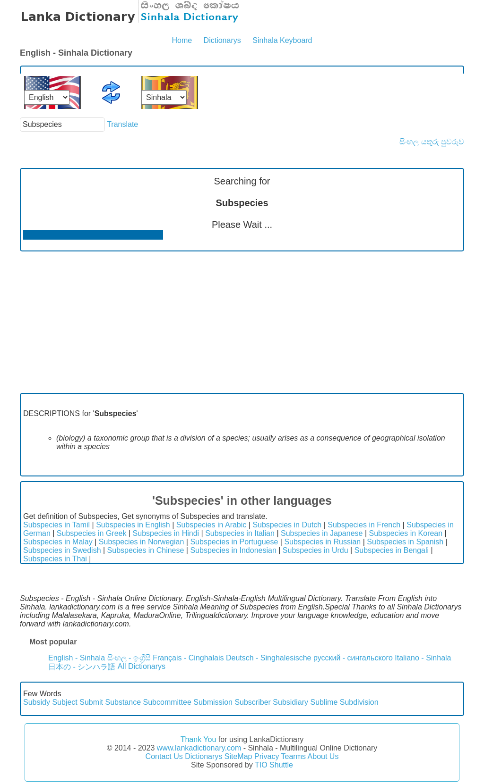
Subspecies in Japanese (322, 533)
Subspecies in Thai (55, 559)
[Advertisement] (242, 322)
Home (182, 40)
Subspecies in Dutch (286, 525)
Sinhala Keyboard (282, 40)
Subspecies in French (364, 525)
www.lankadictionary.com (199, 748)
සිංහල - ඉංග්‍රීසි (129, 658)
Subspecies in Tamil (56, 525)
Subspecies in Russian (322, 542)
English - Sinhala (76, 658)
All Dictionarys (141, 666)
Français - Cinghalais (188, 658)
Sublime (323, 702)
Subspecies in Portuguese (234, 542)
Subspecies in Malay (58, 542)
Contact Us (164, 756)
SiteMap (238, 756)
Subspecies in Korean (406, 533)
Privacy (266, 756)
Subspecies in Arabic (211, 525)
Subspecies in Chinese (145, 550)
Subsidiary (290, 702)
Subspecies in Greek (92, 533)
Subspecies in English (133, 525)
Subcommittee (167, 702)
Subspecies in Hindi (166, 533)
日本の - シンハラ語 (81, 667)
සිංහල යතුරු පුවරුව (431, 142)
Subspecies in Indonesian (233, 550)
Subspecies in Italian (240, 533)
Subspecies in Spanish (405, 542)
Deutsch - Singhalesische (268, 658)
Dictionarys (222, 40)
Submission (213, 702)
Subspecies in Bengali (391, 550)
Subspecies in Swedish (62, 550)
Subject (64, 702)
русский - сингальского (353, 658)
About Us (323, 756)
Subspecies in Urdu (315, 550)
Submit (91, 702)
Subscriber (252, 702)
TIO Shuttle (274, 765)
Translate (122, 124)
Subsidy (36, 702)
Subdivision (359, 702)
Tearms (293, 756)
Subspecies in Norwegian (141, 542)
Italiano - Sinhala (423, 658)
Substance (123, 702)
